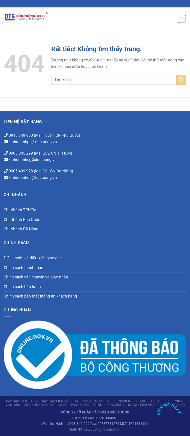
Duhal (165, 405)
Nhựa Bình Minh (96, 401)
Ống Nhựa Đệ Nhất (39, 405)
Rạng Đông (116, 405)
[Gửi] (181, 79)
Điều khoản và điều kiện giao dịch (33, 258)
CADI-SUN (13, 405)
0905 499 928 (21, 171)
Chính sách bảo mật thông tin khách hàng (40, 296)
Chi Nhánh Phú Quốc (22, 219)
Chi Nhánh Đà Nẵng (21, 229)
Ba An (63, 405)
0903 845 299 (21, 153)
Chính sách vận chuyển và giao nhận (36, 277)
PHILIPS (179, 405)
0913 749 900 (21, 135)
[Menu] (182, 19)
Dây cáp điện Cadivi (22, 401)
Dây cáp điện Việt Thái (60, 401)
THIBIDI (97, 405)
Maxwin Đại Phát (142, 405)
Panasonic (80, 405)
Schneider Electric (129, 401)
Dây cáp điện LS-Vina (165, 401)
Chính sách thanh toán (23, 267)
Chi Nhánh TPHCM (20, 210)
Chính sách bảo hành (22, 286)
